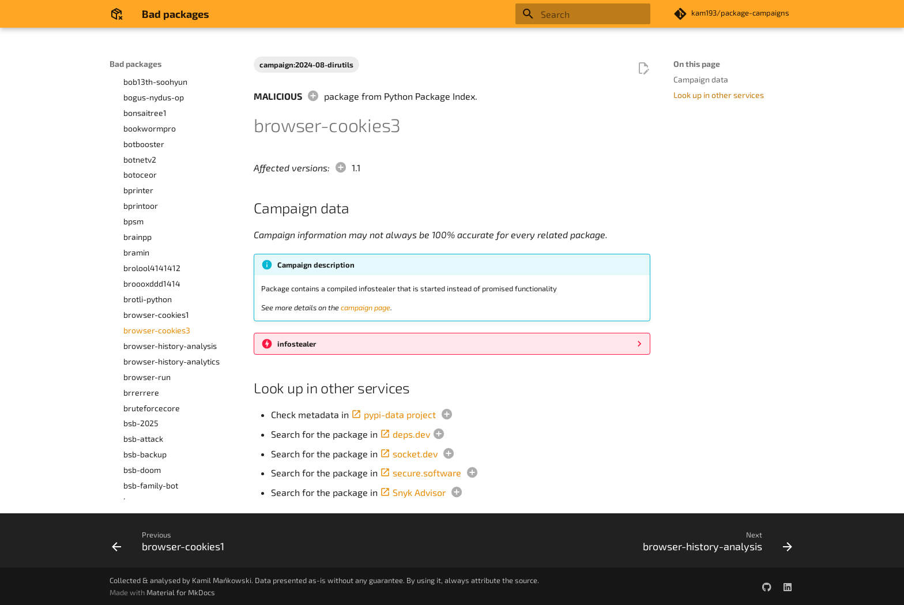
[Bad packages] (116, 13)
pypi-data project (393, 414)
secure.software (420, 472)
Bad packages (135, 64)
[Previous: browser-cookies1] (171, 544)
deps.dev (405, 434)
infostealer (296, 343)
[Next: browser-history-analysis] (714, 544)
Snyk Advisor (413, 492)
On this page (696, 64)
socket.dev (409, 453)
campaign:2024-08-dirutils (306, 64)
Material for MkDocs (180, 592)
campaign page (365, 307)
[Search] (582, 13)
